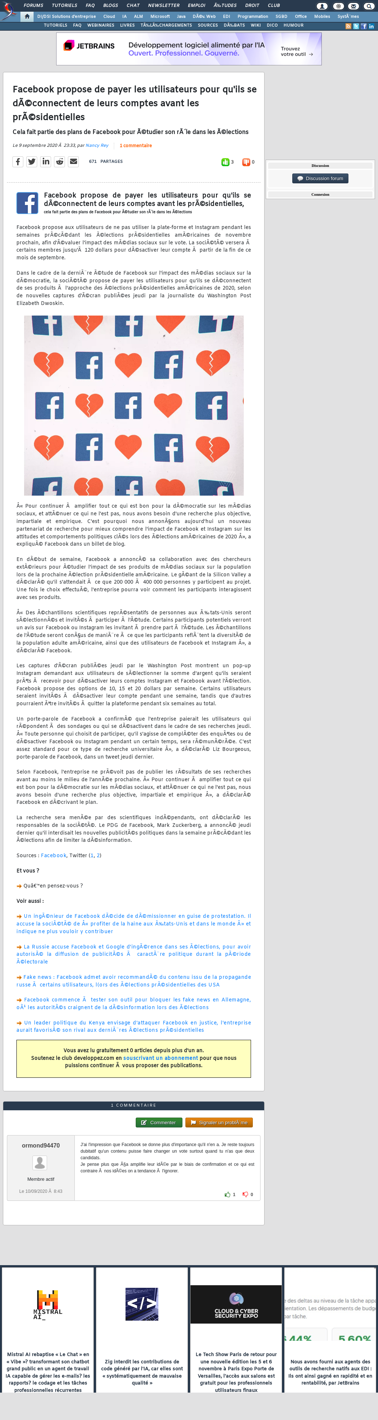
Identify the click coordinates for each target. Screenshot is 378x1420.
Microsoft (160, 16)
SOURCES (208, 25)
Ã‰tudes (225, 6)
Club (273, 6)
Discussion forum (320, 179)
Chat (133, 6)
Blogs (111, 6)
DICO (272, 25)
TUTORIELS (55, 25)
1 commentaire (136, 146)
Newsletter (163, 6)
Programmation (253, 16)
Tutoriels (64, 6)
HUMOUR (294, 25)
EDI (226, 16)
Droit (252, 6)
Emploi (196, 6)
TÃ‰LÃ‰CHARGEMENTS (166, 25)
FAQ (90, 6)
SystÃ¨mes (348, 16)
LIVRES (127, 25)
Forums (33, 6)
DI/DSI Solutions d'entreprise (66, 16)
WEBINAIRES (100, 25)
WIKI (256, 25)
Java (181, 16)
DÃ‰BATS (234, 25)
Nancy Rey (96, 146)
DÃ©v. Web (204, 16)
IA (124, 16)
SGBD (281, 16)
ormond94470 (41, 1145)
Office (301, 16)
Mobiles (322, 16)
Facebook (53, 855)
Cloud (109, 16)
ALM (138, 16)
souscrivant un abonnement (160, 1058)
